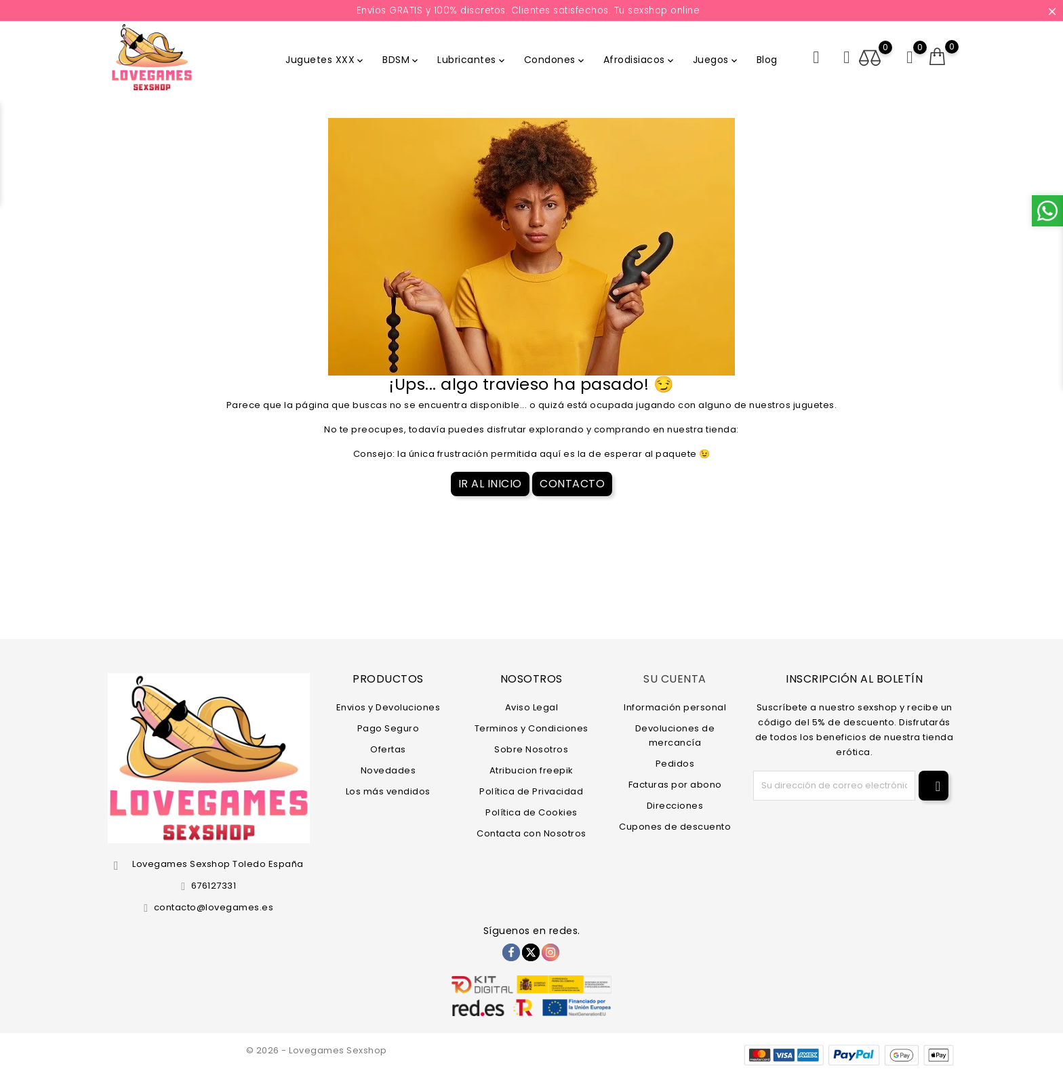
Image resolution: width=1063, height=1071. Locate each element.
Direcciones (675, 805)
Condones (555, 59)
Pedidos (675, 762)
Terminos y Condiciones (531, 727)
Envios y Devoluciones (388, 706)
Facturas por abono (675, 783)
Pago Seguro (388, 727)
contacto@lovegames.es (214, 907)
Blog (767, 59)
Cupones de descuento (675, 826)
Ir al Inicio (490, 483)
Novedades (388, 769)
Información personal (675, 706)
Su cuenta (674, 679)
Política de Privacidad (531, 790)
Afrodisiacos (639, 59)
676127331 (214, 885)
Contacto (572, 483)
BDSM (401, 59)
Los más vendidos (388, 790)
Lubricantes (472, 59)
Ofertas (388, 748)
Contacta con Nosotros (531, 832)
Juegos (716, 59)
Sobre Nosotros (531, 748)
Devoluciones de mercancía (675, 734)
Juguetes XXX (325, 59)
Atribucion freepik (531, 769)
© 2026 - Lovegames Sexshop (316, 1050)
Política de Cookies (531, 811)
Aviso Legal (532, 706)
